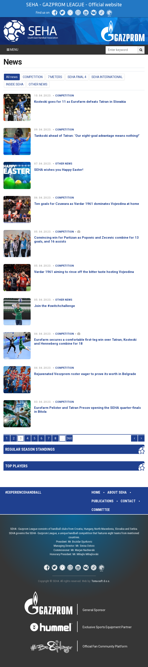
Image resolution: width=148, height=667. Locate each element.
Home (95, 492)
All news (12, 77)
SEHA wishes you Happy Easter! (58, 170)
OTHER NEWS (38, 84)
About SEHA (117, 492)
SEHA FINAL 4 (77, 77)
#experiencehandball (23, 492)
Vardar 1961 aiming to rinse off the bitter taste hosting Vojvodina (84, 272)
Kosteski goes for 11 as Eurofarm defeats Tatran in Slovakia (80, 102)
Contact (128, 501)
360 (69, 438)
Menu (12, 49)
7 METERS (55, 77)
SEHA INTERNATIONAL (107, 77)
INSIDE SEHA (14, 84)
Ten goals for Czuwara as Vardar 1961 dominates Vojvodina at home (86, 204)
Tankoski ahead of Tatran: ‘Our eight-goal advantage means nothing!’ (87, 136)
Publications (102, 501)
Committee (100, 510)
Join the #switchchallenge (54, 306)
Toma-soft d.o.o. (100, 581)
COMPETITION (33, 77)
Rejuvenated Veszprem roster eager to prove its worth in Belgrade (85, 374)
